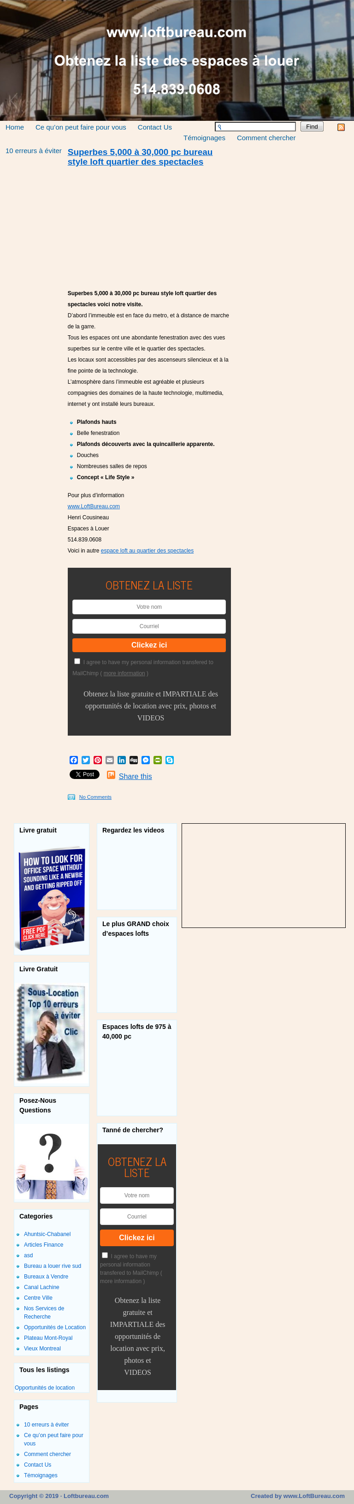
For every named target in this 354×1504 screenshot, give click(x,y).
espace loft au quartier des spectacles (147, 550)
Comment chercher (266, 138)
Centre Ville (38, 1298)
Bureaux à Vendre (46, 1276)
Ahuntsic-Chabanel (47, 1234)
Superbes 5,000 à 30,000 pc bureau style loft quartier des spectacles (140, 156)
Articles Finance (43, 1245)
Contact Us (155, 127)
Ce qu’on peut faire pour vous (80, 127)
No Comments (95, 797)
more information (124, 673)
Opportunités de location (45, 1388)
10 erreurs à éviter (34, 151)
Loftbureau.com (85, 1495)
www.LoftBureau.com (94, 506)
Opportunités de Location (55, 1327)
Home (15, 127)
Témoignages (204, 138)
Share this (135, 776)
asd (28, 1255)
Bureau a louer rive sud (52, 1266)
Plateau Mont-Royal (48, 1338)
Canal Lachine (41, 1287)
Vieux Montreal (42, 1348)
